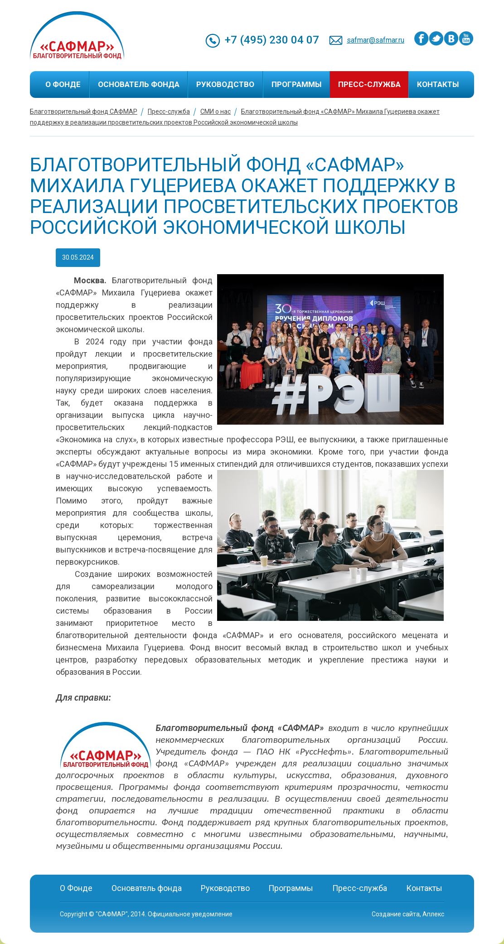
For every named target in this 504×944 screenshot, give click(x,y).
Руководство (225, 84)
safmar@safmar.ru (375, 40)
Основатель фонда (138, 84)
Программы (296, 84)
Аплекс (433, 914)
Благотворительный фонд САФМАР (83, 111)
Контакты (438, 84)
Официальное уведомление (190, 914)
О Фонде (63, 84)
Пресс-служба (369, 84)
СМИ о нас (215, 111)
